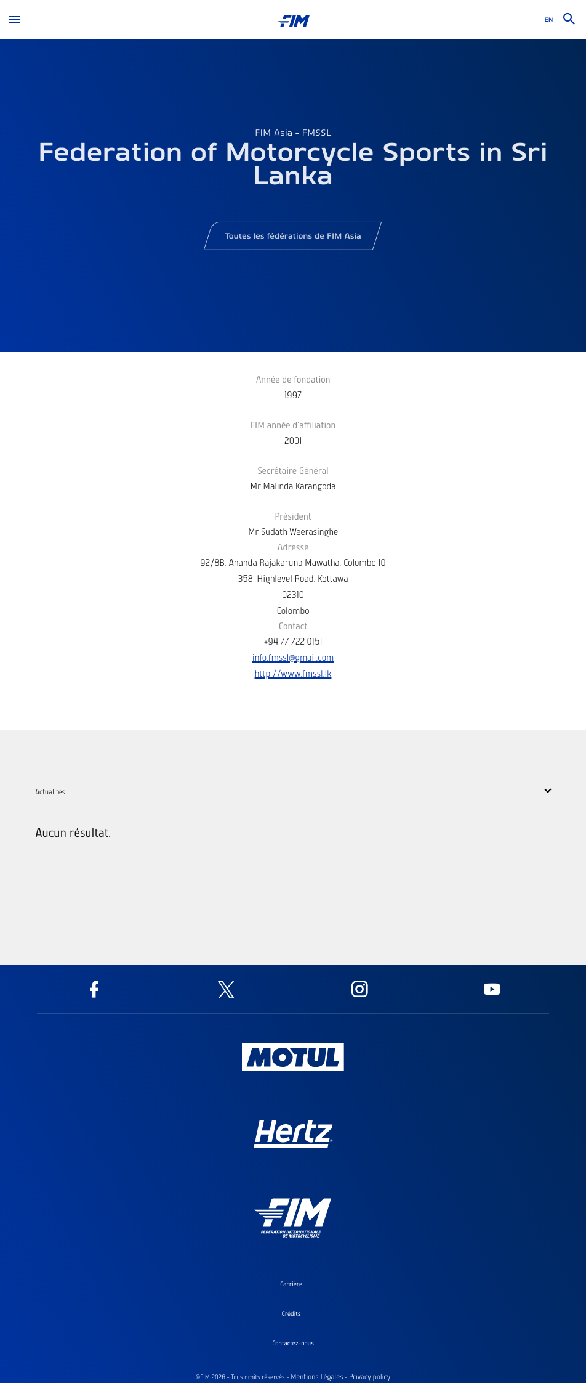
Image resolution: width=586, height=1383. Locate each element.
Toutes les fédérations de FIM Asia (293, 239)
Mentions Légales (317, 1377)
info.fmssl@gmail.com (293, 657)
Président (293, 516)
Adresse (292, 547)
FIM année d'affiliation (293, 424)
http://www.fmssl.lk (293, 673)
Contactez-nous (293, 1343)
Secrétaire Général (293, 470)
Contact (293, 625)
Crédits (291, 1313)
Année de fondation (292, 379)
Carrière (291, 1283)
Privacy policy (369, 1377)
